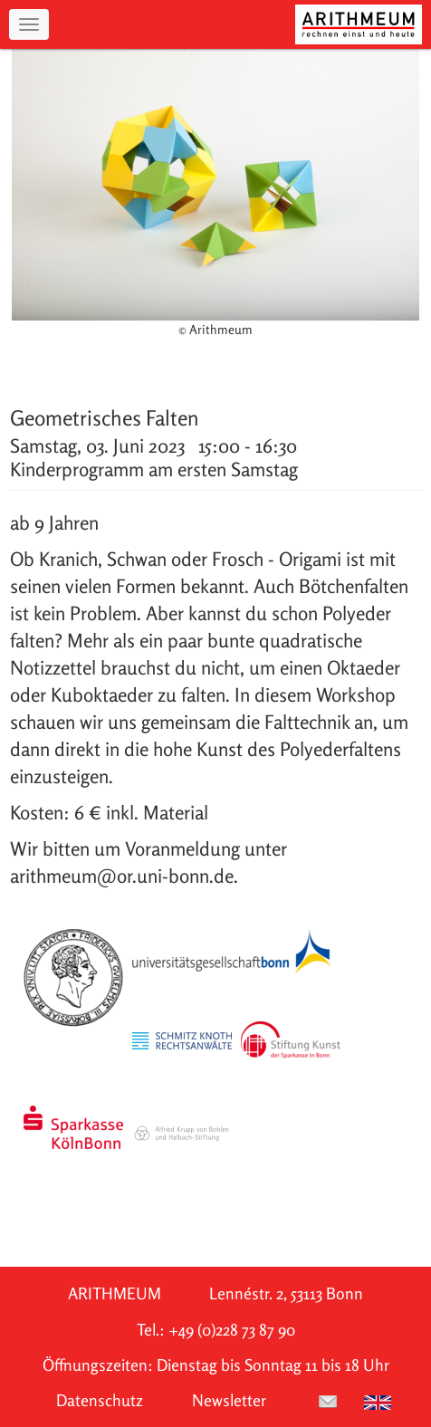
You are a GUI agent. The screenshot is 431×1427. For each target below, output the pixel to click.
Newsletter (229, 1400)
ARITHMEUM (114, 1293)
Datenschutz (99, 1400)
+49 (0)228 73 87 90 (231, 1329)
